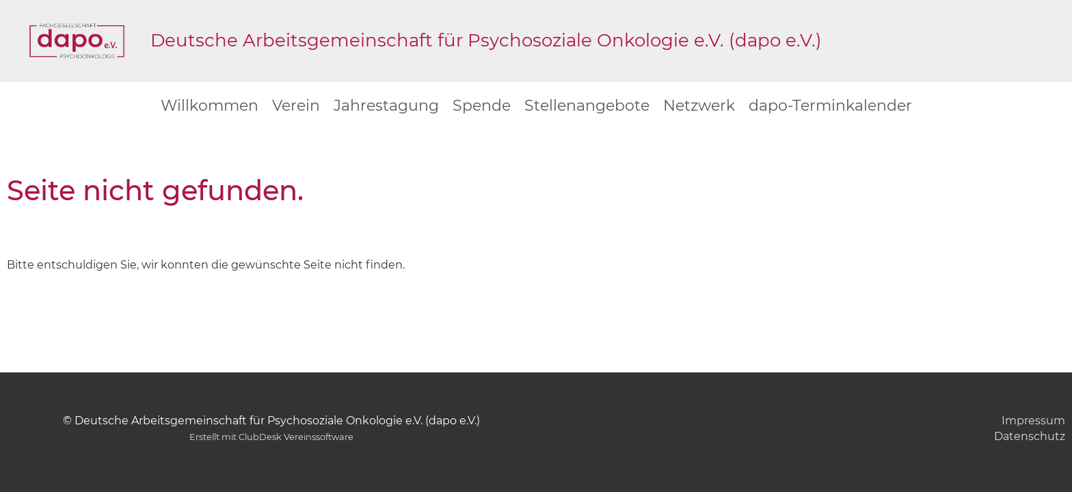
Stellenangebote (586, 105)
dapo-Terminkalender (830, 105)
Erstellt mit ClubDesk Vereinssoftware (271, 437)
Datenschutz (1029, 436)
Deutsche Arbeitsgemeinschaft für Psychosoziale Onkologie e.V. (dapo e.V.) (486, 40)
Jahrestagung (386, 105)
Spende (482, 105)
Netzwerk (699, 105)
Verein (296, 105)
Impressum (1033, 420)
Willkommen (209, 105)
